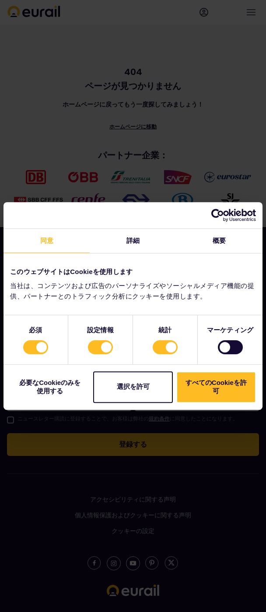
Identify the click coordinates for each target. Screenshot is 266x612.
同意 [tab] (46, 240)
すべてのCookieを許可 (216, 387)
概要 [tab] (219, 240)
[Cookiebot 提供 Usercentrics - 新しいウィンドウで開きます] (217, 215)
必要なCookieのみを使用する (49, 387)
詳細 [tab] (133, 240)
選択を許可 (133, 386)
